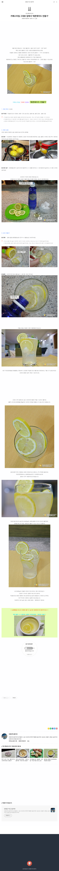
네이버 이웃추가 (22, 741)
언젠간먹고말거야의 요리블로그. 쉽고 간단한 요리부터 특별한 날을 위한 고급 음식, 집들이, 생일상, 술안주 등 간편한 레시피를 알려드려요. (27, 811)
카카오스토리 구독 (13, 741)
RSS (28, 741)
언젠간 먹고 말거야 (29, 2)
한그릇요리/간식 (29, 13)
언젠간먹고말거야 (25, 18)
